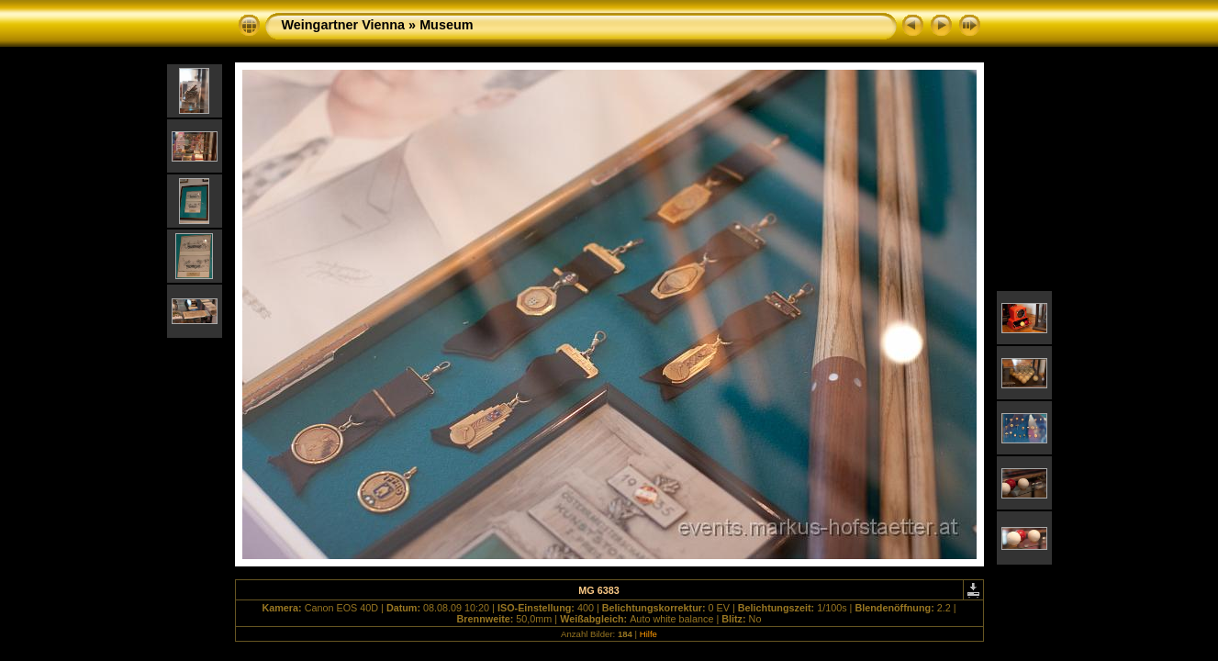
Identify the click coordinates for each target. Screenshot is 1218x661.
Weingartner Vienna (344, 24)
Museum (446, 24)
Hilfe (648, 634)
